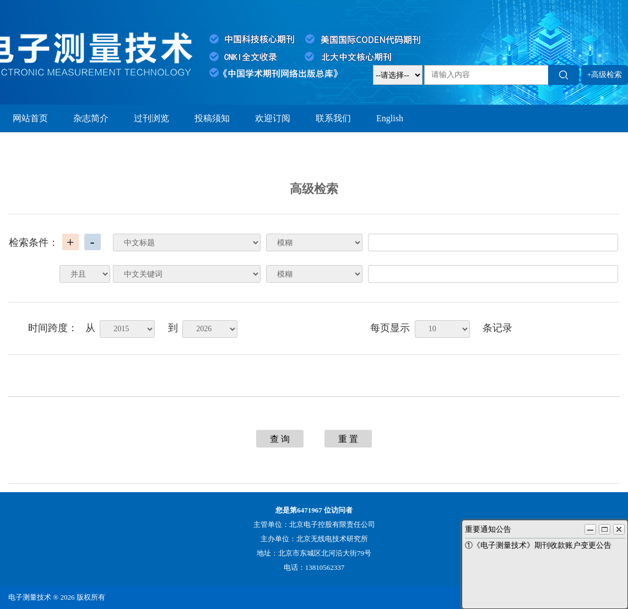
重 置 (348, 439)
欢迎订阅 (272, 118)
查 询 (280, 439)
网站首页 (30, 118)
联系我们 (333, 118)
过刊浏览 (151, 118)
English (389, 118)
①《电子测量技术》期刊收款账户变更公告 (538, 545)
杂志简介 (91, 118)
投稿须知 (212, 118)
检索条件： (33, 242)
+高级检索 (604, 75)
